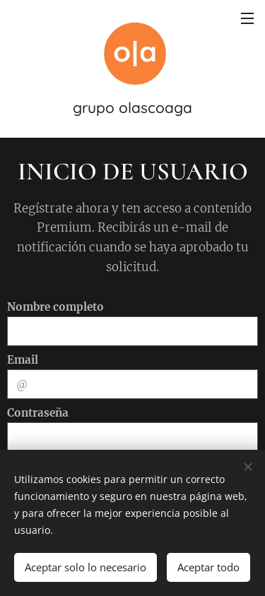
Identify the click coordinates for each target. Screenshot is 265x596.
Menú (247, 18)
